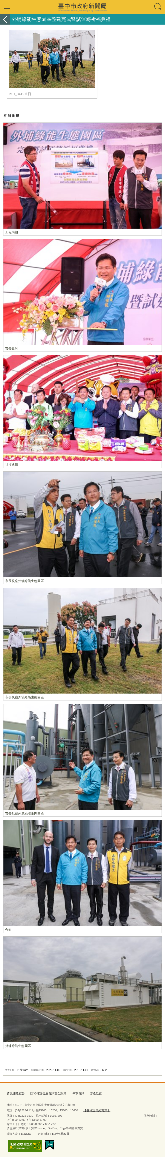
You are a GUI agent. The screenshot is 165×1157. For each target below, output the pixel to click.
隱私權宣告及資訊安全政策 (46, 1092)
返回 (5, 19)
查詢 (158, 7)
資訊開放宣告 (15, 1092)
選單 (7, 7)
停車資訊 (73, 1092)
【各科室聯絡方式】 (95, 1109)
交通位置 (90, 1092)
